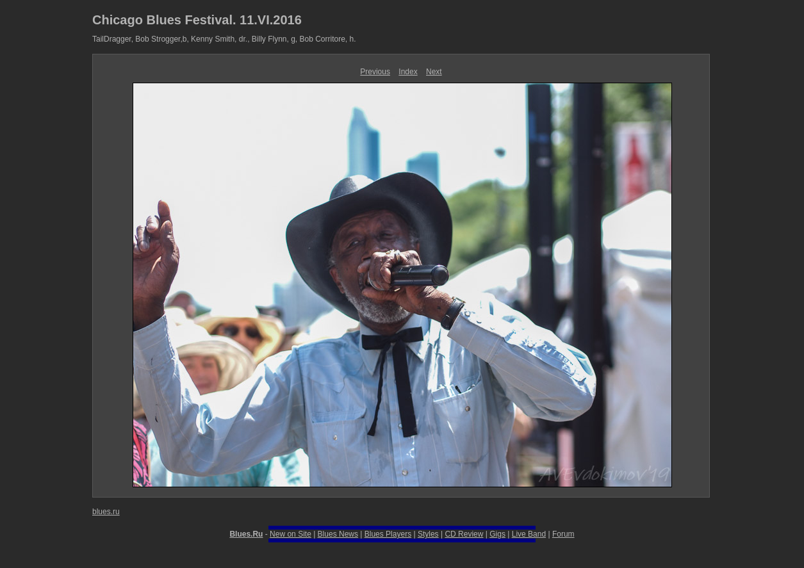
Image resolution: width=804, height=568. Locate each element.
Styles (428, 534)
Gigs (497, 534)
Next (434, 71)
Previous (375, 71)
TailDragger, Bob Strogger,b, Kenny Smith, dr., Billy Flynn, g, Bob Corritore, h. (224, 39)
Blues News (338, 534)
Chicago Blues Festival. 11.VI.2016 (197, 20)
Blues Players (388, 534)
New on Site (290, 534)
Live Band (529, 534)
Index (407, 71)
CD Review (464, 534)
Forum (563, 534)
